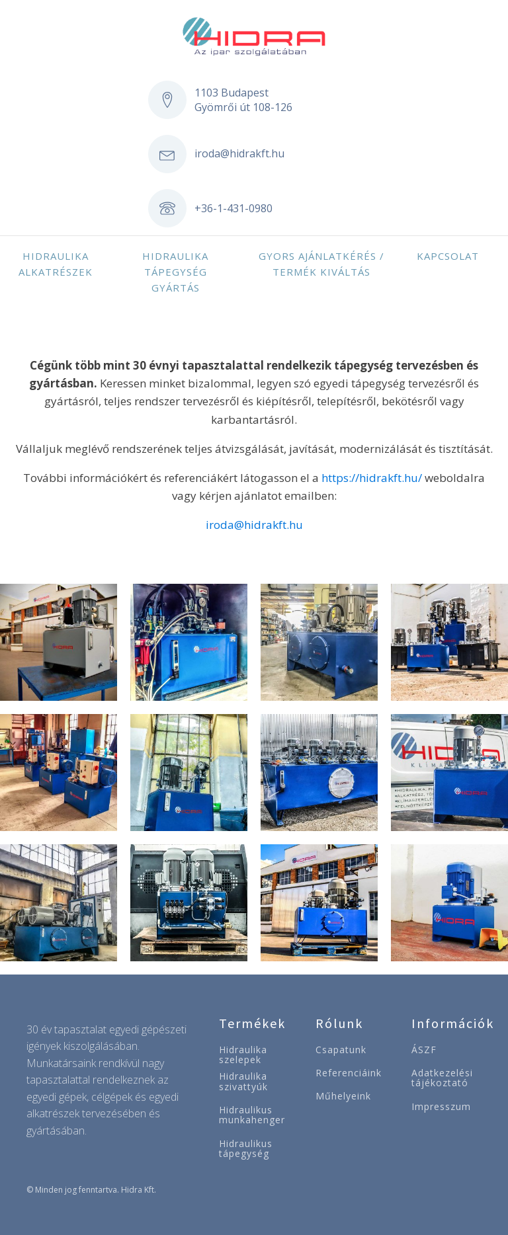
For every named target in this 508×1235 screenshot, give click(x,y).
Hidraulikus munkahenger (252, 1115)
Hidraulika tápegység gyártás (175, 271)
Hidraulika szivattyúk (243, 1081)
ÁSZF (424, 1050)
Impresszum (441, 1106)
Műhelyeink (343, 1096)
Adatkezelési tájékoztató (442, 1078)
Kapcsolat (448, 255)
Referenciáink (349, 1073)
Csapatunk (341, 1050)
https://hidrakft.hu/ (371, 477)
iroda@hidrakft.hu (239, 153)
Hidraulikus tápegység (246, 1148)
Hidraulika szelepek (243, 1055)
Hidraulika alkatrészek (56, 263)
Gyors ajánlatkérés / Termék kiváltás (321, 263)
